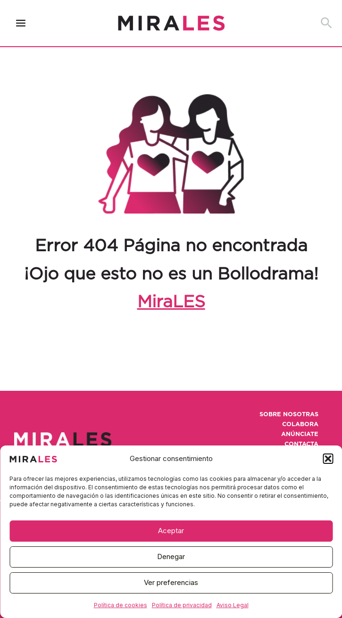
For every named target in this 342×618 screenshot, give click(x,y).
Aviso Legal (233, 605)
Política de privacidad (182, 605)
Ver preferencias (171, 582)
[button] (328, 458)
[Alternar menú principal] (21, 23)
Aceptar (171, 530)
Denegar (171, 556)
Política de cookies (120, 605)
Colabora (300, 424)
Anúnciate (299, 434)
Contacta (301, 444)
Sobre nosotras (288, 415)
